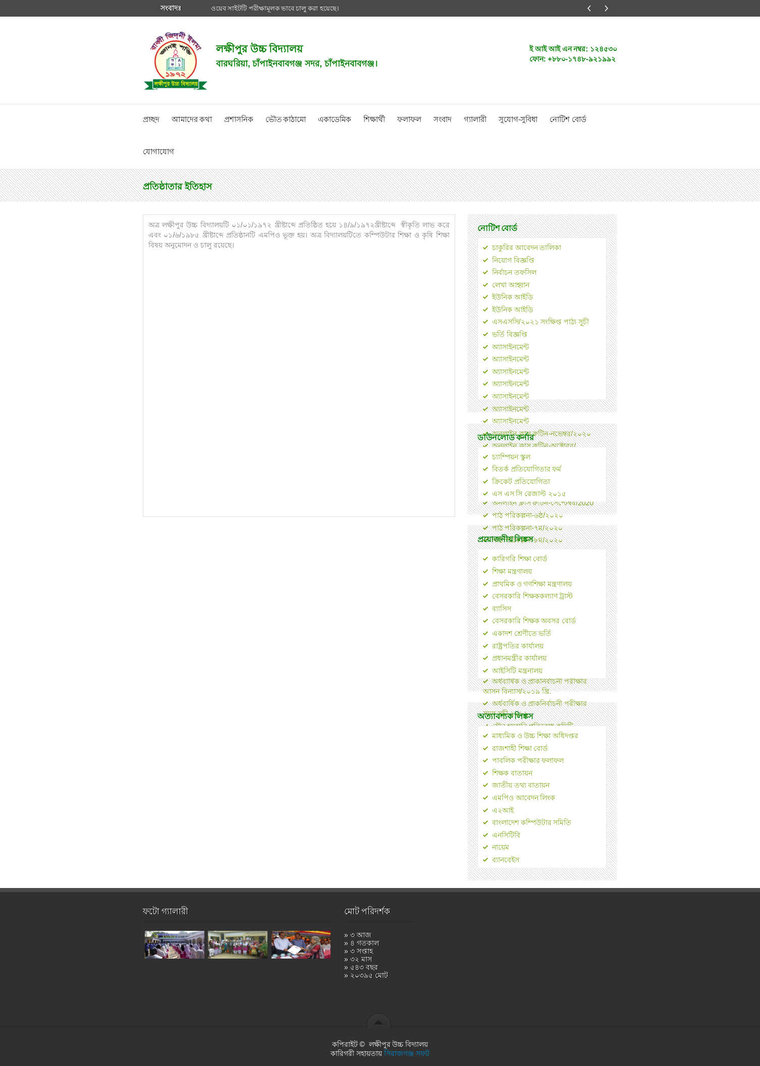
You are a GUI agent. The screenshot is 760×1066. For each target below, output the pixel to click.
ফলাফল (409, 119)
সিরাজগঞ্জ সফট (406, 1053)
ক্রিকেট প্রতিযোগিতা (521, 482)
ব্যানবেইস (505, 860)
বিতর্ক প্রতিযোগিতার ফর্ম (527, 469)
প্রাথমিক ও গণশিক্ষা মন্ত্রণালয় (532, 584)
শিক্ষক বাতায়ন (512, 773)
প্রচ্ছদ (151, 119)
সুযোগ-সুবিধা (518, 119)
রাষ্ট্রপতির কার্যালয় (518, 646)
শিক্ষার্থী (374, 119)
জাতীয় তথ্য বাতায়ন (521, 785)
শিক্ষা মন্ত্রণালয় (512, 571)
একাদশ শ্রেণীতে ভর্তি (522, 633)
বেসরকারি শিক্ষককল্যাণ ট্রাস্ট (532, 596)
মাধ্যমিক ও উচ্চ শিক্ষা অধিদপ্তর (535, 736)
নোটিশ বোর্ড (568, 119)
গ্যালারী (475, 119)
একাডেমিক (334, 119)
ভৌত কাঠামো (285, 119)
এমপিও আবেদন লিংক (524, 798)
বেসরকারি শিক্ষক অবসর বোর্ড (534, 621)
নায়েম (500, 847)
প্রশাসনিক (238, 119)
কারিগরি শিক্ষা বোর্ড (520, 559)
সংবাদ (442, 119)
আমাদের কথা (192, 119)
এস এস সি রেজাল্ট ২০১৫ (529, 494)
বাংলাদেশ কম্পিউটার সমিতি (532, 822)
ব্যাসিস (501, 609)
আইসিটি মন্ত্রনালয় (517, 671)
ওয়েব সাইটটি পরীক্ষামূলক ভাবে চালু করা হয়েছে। (275, 8)
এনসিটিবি (506, 835)
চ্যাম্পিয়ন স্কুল (511, 457)
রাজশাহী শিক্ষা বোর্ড (520, 748)
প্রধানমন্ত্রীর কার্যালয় (519, 658)
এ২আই (503, 810)
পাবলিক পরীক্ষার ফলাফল (528, 760)
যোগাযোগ (158, 151)
